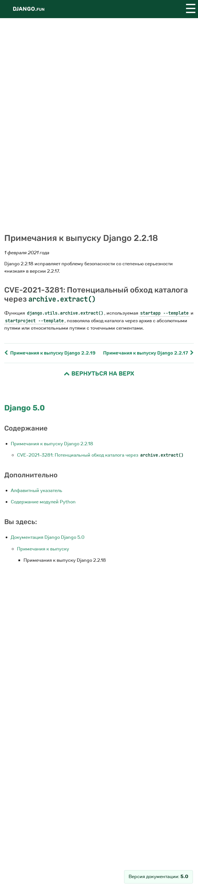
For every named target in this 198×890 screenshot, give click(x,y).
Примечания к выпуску (43, 549)
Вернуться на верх (99, 374)
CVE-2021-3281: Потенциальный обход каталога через (100, 455)
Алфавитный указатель (36, 490)
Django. (28, 9)
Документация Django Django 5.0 (47, 537)
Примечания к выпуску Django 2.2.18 (52, 443)
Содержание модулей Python (43, 502)
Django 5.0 (24, 407)
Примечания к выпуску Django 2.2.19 (49, 353)
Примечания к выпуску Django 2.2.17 (148, 353)
